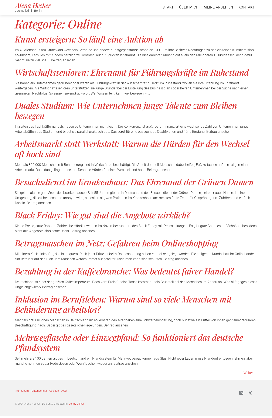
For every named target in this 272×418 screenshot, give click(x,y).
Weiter (250, 373)
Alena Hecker (33, 5)
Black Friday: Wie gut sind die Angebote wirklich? (102, 214)
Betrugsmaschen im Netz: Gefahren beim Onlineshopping (116, 243)
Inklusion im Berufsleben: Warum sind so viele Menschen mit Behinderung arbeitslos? (123, 304)
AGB (64, 391)
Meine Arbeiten (218, 7)
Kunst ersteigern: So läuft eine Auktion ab (89, 39)
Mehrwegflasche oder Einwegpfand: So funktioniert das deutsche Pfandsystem (129, 342)
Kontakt (246, 7)
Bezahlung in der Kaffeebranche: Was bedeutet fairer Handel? (124, 271)
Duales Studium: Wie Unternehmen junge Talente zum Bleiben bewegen (126, 110)
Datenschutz (39, 391)
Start (168, 7)
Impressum (22, 391)
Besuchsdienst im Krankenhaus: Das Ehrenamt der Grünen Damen (134, 181)
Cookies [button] (54, 391)
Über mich (188, 7)
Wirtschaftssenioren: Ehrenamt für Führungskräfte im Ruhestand (132, 72)
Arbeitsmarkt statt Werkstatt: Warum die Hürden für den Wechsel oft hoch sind (132, 148)
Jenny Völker (76, 405)
